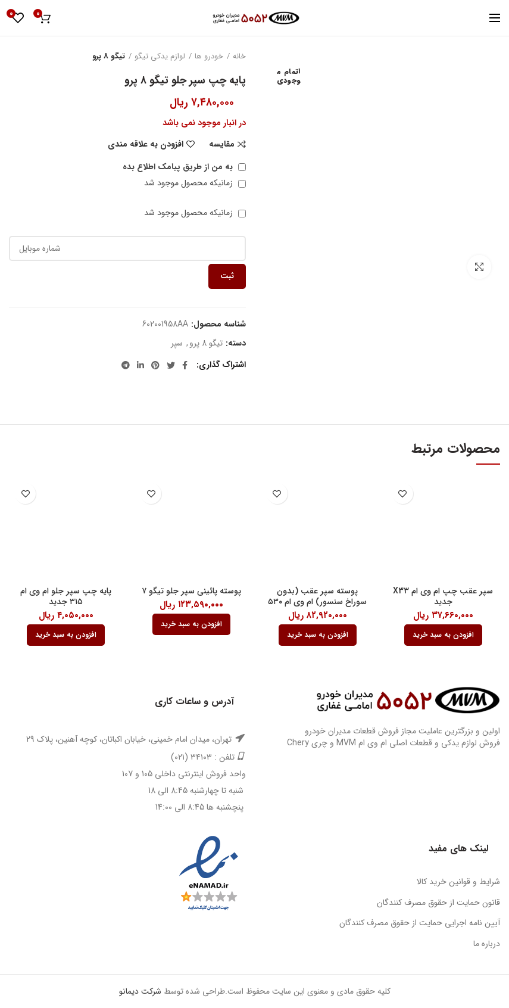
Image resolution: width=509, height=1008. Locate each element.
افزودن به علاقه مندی (145, 144)
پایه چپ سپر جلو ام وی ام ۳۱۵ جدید (65, 596)
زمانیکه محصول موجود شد (195, 182)
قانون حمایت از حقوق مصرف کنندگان (438, 902)
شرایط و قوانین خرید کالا (458, 881)
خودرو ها (209, 57)
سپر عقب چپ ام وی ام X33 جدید (443, 596)
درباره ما (486, 943)
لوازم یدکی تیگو (160, 57)
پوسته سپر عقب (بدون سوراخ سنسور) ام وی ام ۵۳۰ (317, 596)
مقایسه (222, 144)
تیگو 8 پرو (108, 57)
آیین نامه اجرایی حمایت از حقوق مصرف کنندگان (419, 922)
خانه (239, 57)
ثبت (227, 276)
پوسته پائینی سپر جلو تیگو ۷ (191, 591)
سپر (177, 343)
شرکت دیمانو (140, 991)
